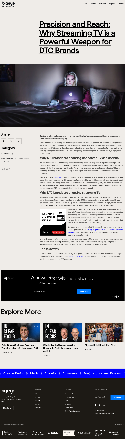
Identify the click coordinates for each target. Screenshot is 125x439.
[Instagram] (101, 405)
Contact (121, 6)
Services (102, 6)
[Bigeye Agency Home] (8, 6)
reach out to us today (76, 256)
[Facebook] (96, 405)
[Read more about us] (16, 391)
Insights (112, 6)
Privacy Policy (120, 424)
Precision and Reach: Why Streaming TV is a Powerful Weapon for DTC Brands (77, 37)
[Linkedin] (105, 405)
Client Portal (7, 408)
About (84, 6)
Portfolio (93, 6)
